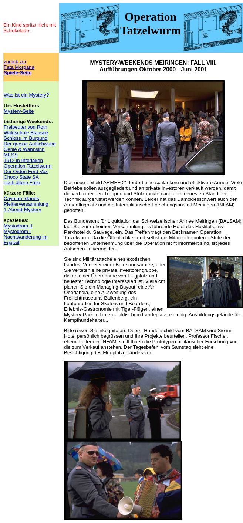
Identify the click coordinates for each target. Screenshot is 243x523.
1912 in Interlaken (23, 160)
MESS (11, 155)
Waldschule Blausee (26, 132)
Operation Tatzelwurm (27, 166)
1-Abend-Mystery (22, 209)
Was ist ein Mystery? (26, 95)
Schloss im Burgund (26, 138)
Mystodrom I (17, 231)
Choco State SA (21, 177)
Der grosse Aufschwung (30, 143)
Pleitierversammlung (26, 204)
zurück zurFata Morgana (19, 67)
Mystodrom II (18, 226)
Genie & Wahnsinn (24, 149)
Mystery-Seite (19, 111)
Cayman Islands (21, 198)
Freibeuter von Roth (25, 127)
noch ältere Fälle (22, 182)
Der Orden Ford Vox (26, 171)
